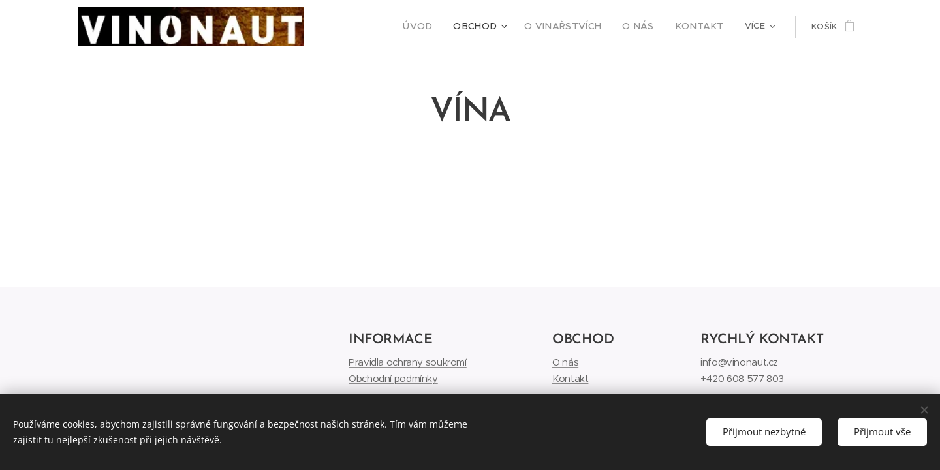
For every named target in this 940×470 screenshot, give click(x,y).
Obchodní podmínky (393, 377)
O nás (565, 362)
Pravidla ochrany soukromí (408, 362)
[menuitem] (442, 26)
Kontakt (570, 377)
